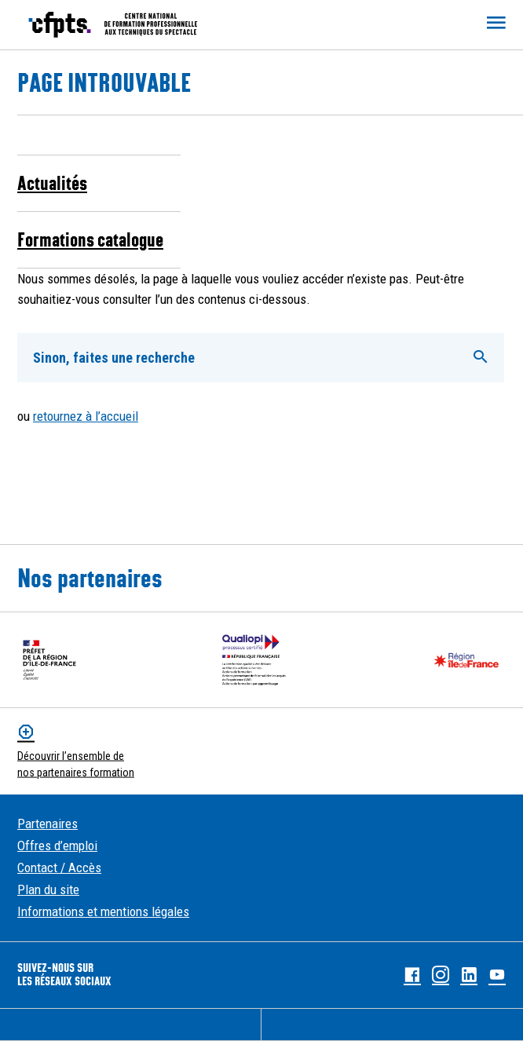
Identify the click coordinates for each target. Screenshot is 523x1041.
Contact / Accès (59, 867)
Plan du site (48, 889)
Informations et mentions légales (103, 911)
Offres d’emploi (57, 845)
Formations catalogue (90, 239)
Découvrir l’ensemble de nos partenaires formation (75, 764)
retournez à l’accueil (85, 416)
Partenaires (47, 823)
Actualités (52, 183)
